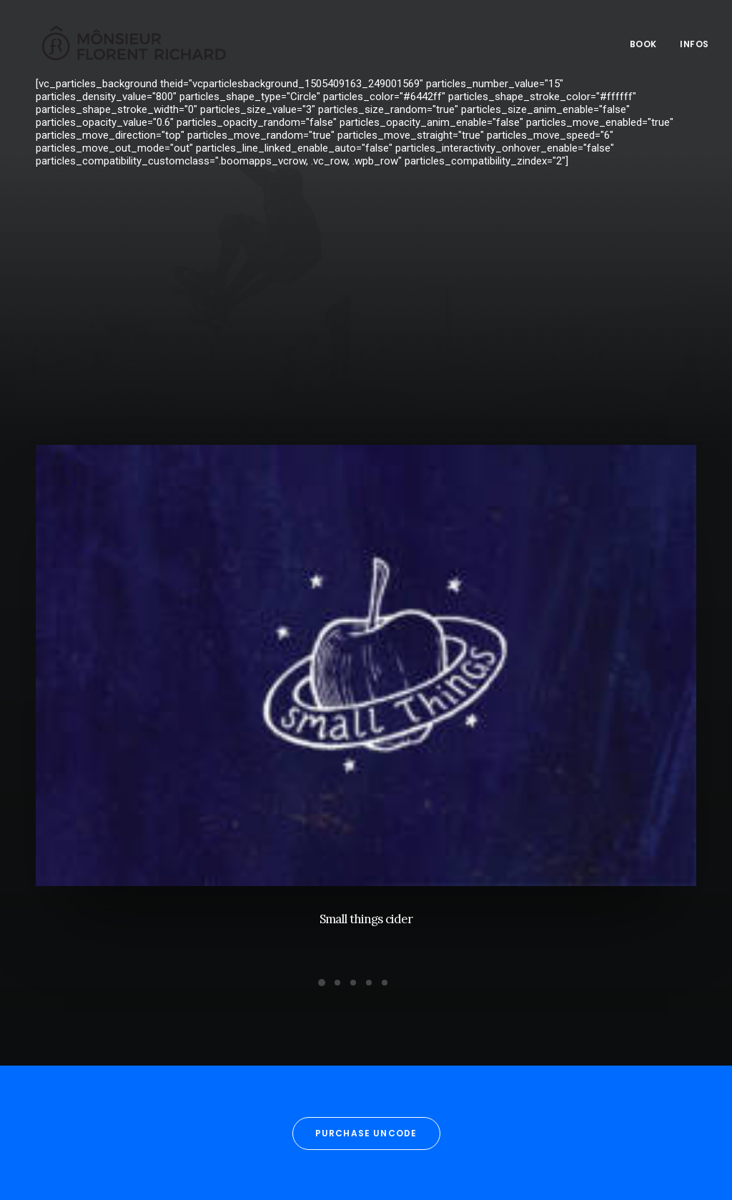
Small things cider (366, 926)
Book (643, 41)
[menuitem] (648, 41)
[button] (366, 673)
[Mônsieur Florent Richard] (123, 41)
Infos (694, 41)
